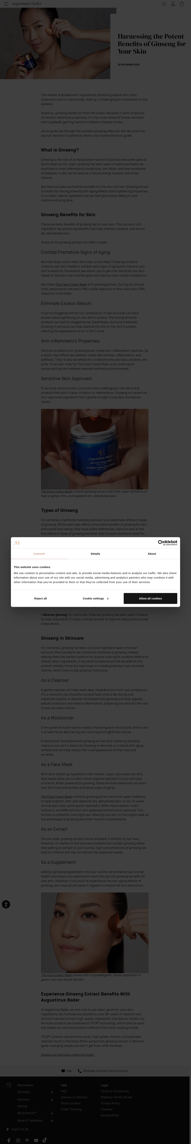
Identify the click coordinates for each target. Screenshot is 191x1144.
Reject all (40, 598)
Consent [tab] (39, 553)
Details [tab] (95, 553)
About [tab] (152, 553)
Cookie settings (95, 598)
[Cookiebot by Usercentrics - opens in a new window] (160, 543)
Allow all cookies (150, 598)
